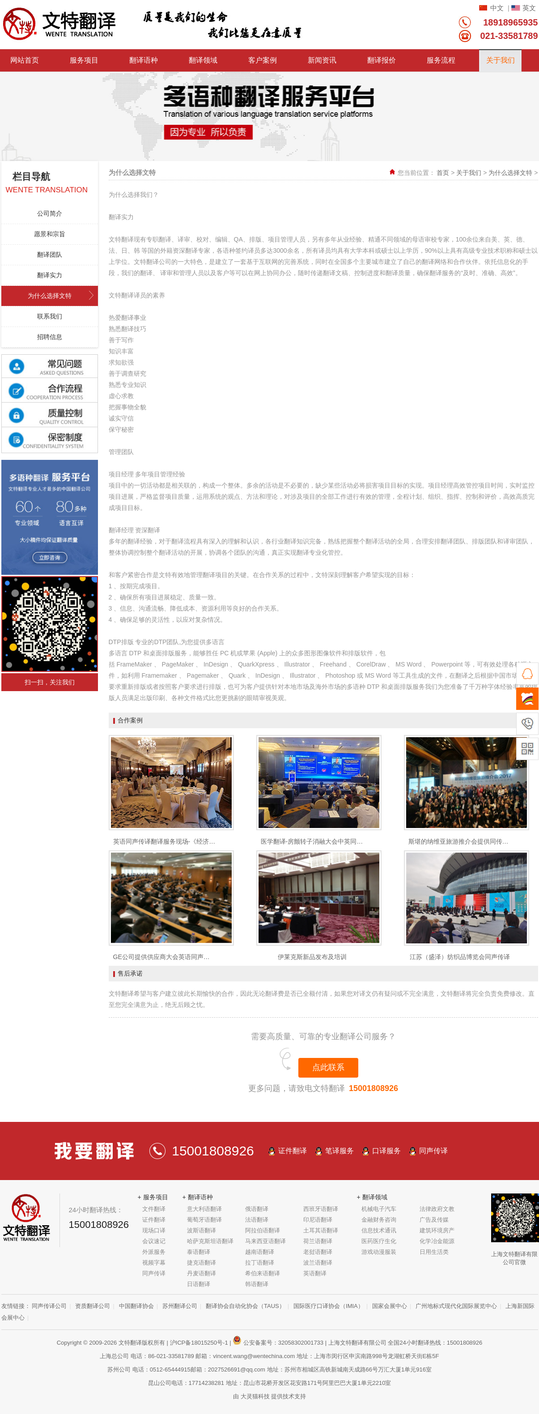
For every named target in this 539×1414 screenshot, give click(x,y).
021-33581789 (509, 36)
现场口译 (154, 1230)
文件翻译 (154, 1209)
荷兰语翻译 (317, 1241)
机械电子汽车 (378, 1209)
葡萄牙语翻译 (204, 1219)
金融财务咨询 (378, 1219)
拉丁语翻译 (259, 1262)
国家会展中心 (389, 1306)
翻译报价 (381, 60)
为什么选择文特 (50, 295)
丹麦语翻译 (201, 1273)
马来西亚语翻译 (265, 1241)
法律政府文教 (437, 1209)
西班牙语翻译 (320, 1209)
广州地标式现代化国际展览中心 (456, 1306)
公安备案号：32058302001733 (278, 1342)
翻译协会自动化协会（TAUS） (245, 1306)
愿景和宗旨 (49, 234)
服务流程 (441, 60)
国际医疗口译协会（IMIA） (328, 1306)
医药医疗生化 (378, 1241)
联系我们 (49, 316)
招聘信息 (49, 336)
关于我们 (500, 60)
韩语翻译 (256, 1284)
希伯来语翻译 (262, 1273)
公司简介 (49, 213)
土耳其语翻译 (320, 1230)
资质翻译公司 (92, 1306)
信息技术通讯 (378, 1230)
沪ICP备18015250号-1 (199, 1342)
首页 (443, 172)
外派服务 (154, 1251)
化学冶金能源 (437, 1241)
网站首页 (24, 60)
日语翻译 (198, 1284)
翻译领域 (203, 60)
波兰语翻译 (317, 1262)
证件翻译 (292, 1151)
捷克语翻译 (201, 1262)
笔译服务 (339, 1151)
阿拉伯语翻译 (262, 1230)
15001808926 (373, 1088)
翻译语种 (143, 60)
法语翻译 (256, 1219)
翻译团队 (49, 254)
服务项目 (84, 60)
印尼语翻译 (317, 1219)
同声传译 (433, 1151)
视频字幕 (154, 1262)
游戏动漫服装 (378, 1251)
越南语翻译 (259, 1251)
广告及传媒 (434, 1219)
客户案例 (262, 60)
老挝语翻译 (317, 1251)
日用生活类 (434, 1251)
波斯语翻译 (201, 1230)
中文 (497, 8)
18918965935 (510, 22)
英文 (529, 8)
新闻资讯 (322, 60)
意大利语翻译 (204, 1209)
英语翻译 (315, 1273)
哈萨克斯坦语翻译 (210, 1241)
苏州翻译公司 (179, 1306)
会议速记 (154, 1241)
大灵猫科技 (255, 1396)
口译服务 (386, 1151)
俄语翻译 (256, 1209)
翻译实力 (49, 275)
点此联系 (328, 1067)
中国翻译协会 (136, 1306)
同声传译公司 (49, 1306)
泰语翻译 (198, 1251)
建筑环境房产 (437, 1230)
